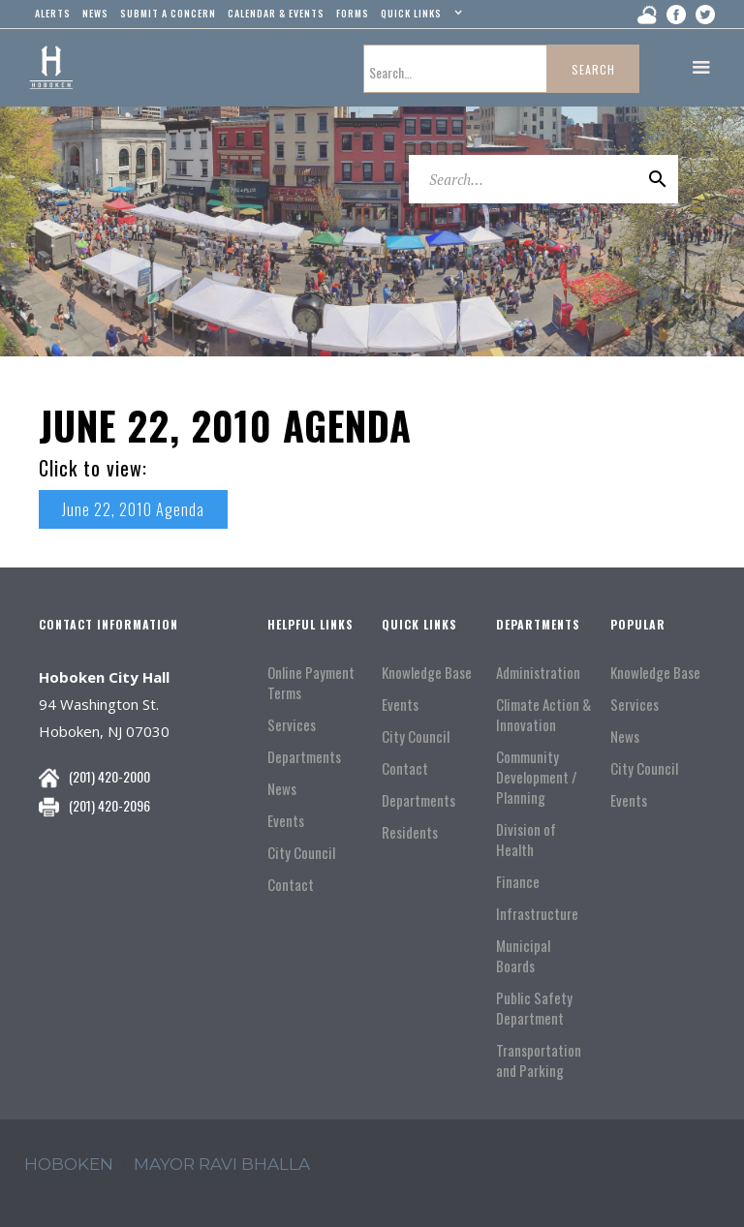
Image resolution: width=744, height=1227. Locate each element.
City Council (301, 853)
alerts (53, 13)
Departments (304, 757)
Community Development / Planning (536, 777)
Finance (518, 882)
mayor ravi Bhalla (222, 1164)
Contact (290, 884)
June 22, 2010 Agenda (133, 509)
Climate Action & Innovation (543, 714)
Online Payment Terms (311, 682)
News (281, 789)
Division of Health (526, 839)
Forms (352, 13)
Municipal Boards (523, 956)
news (95, 13)
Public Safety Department (534, 1008)
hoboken (68, 1164)
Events (285, 821)
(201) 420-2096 (109, 805)
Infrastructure (537, 914)
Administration (538, 672)
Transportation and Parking (538, 1060)
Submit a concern (168, 13)
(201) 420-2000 (109, 776)
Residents (410, 832)
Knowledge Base (427, 672)
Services (291, 725)
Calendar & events (276, 13)
